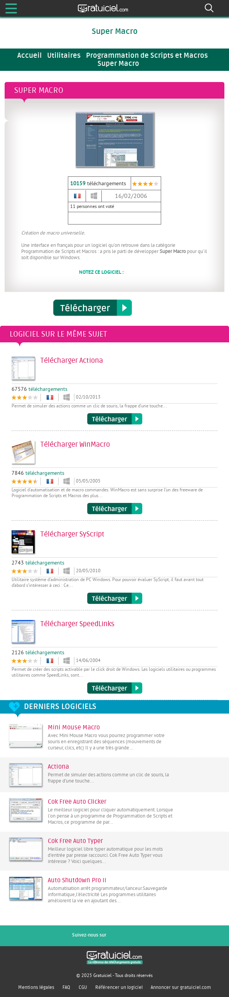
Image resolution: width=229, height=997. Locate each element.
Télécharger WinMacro (114, 508)
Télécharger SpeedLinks (114, 688)
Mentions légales (36, 987)
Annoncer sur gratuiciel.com (181, 987)
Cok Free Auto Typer (75, 841)
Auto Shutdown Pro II (77, 880)
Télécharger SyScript (114, 598)
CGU (83, 987)
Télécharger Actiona (114, 419)
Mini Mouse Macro (74, 727)
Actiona (58, 766)
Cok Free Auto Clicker (77, 801)
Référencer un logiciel (119, 987)
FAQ (66, 987)
